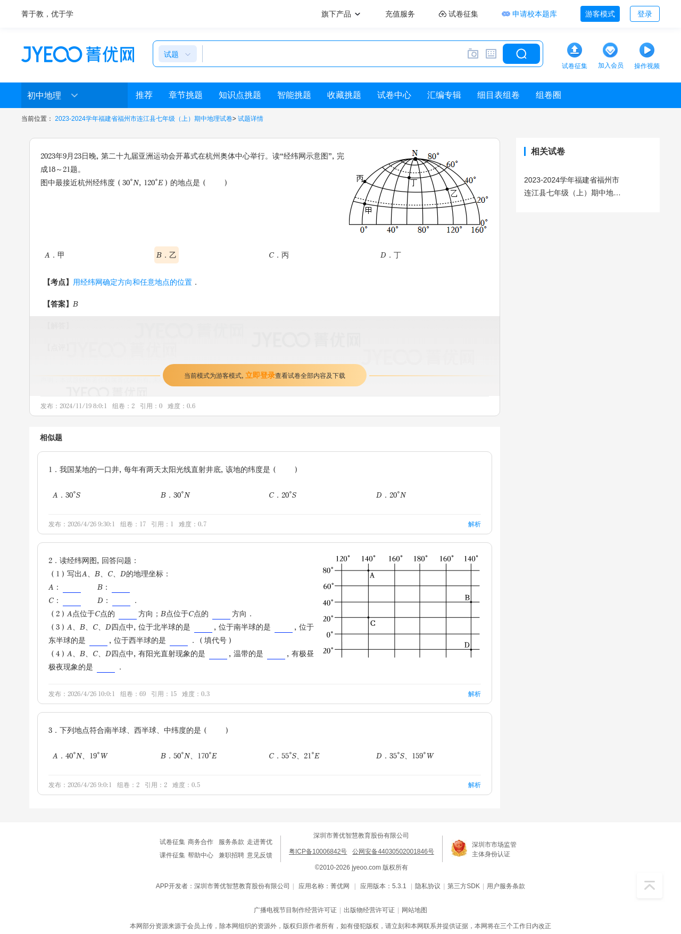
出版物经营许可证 (369, 910)
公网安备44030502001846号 (393, 851)
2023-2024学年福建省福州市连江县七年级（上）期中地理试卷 (143, 118)
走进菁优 (259, 842)
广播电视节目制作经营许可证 (295, 910)
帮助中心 (200, 855)
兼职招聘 (231, 855)
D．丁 (390, 254)
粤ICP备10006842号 (318, 851)
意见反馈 (259, 855)
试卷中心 (394, 95)
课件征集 (172, 855)
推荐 (144, 95)
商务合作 (200, 842)
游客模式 (600, 14)
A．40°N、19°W (80, 755)
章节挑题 (186, 95)
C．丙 (279, 254)
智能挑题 (294, 95)
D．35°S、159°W (405, 755)
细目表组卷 (498, 95)
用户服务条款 (506, 886)
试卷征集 (172, 842)
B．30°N (175, 494)
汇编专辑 (444, 95)
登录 (644, 14)
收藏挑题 (344, 95)
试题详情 (250, 118)
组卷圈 (548, 95)
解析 (474, 524)
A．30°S (66, 494)
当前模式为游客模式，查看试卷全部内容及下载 (264, 374)
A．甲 (55, 254)
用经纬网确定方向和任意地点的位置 (132, 281)
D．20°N (391, 494)
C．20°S (282, 494)
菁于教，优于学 (47, 14)
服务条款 (231, 842)
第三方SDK (463, 886)
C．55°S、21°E (294, 755)
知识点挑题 (240, 95)
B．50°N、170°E (189, 755)
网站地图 (414, 910)
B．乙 (166, 254)
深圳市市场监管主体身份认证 (494, 849)
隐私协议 (428, 886)
